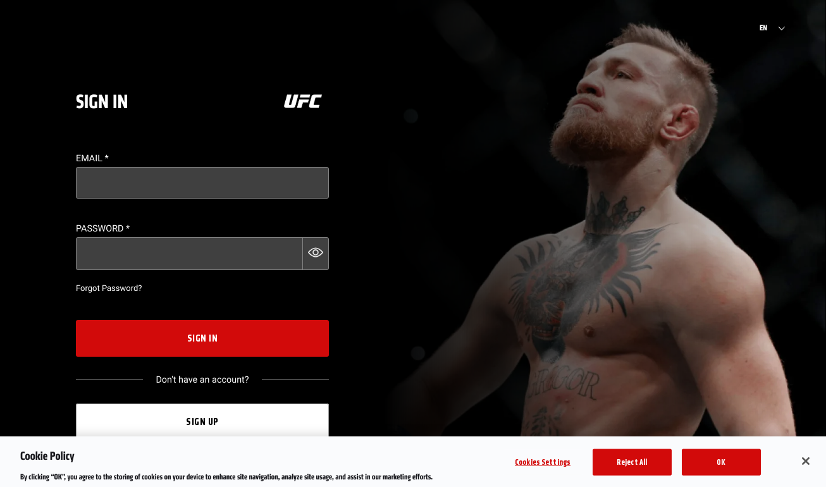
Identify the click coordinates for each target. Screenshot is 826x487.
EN (763, 28)
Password (103, 228)
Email (92, 158)
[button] (315, 253)
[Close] (806, 465)
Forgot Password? (109, 289)
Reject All (632, 466)
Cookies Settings (542, 466)
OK (721, 466)
